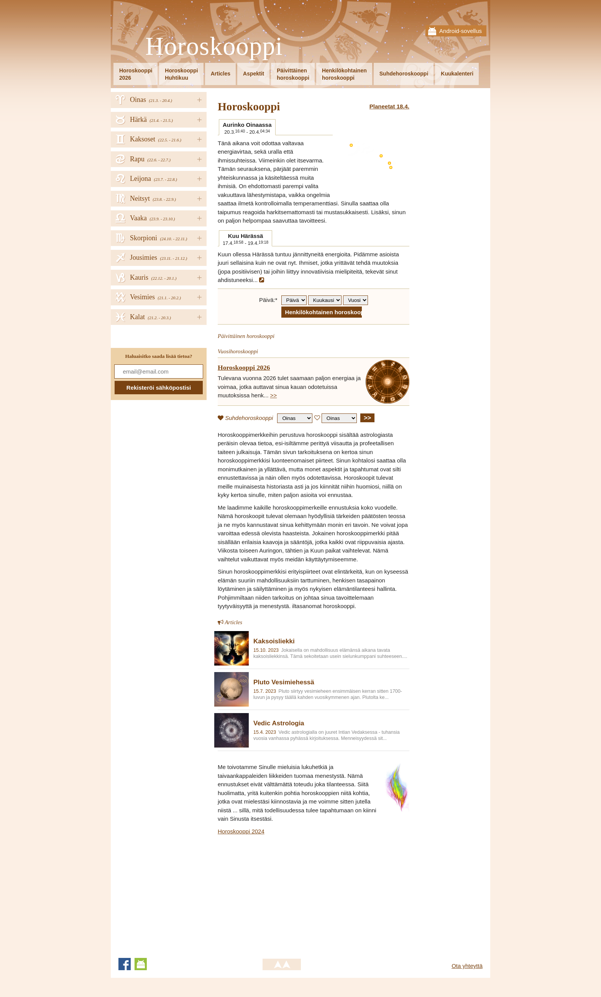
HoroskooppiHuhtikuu (181, 74)
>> (273, 395)
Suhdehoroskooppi (404, 74)
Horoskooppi (214, 46)
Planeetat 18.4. (389, 106)
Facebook (124, 964)
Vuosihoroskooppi (238, 351)
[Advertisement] (282, 893)
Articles (220, 74)
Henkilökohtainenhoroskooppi (344, 74)
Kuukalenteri (457, 74)
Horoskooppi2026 (135, 74)
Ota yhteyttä (467, 966)
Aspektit (253, 74)
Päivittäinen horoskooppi (246, 336)
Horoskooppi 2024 (241, 831)
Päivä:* (268, 300)
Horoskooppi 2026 (244, 367)
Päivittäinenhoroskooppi (293, 74)
